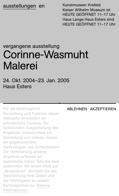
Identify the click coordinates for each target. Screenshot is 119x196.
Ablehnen (77, 109)
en (42, 6)
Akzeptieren (103, 109)
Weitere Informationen (26, 188)
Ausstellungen (19, 6)
